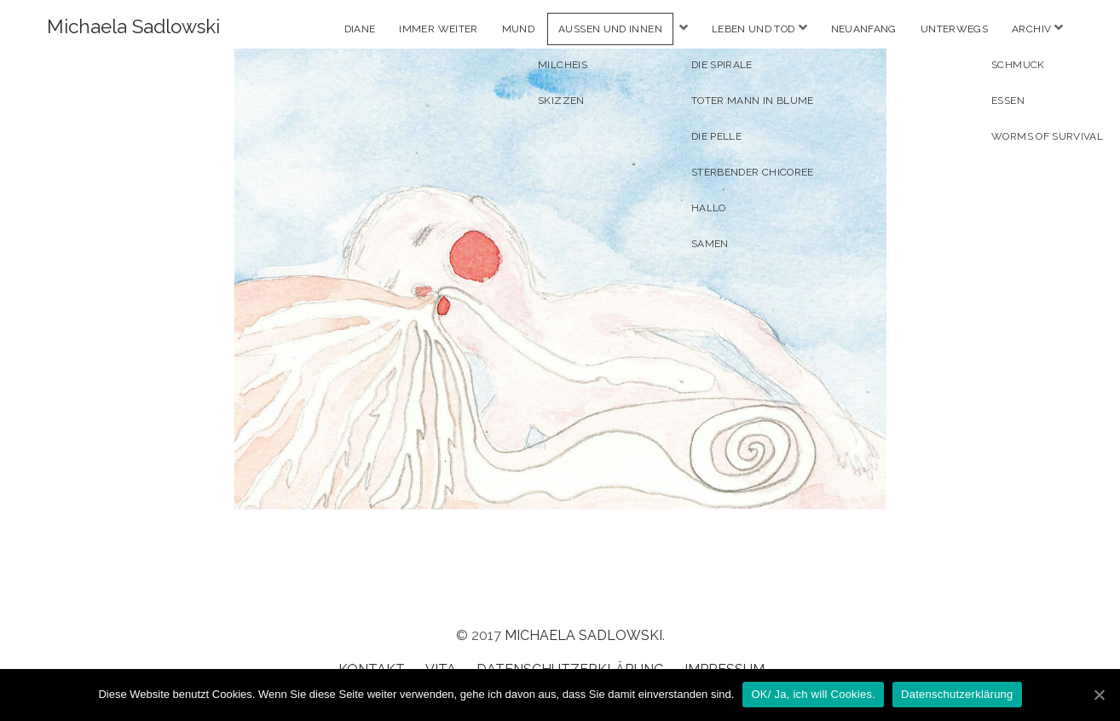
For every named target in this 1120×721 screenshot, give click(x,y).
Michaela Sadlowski (133, 26)
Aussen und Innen (610, 29)
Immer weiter (438, 29)
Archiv (1031, 29)
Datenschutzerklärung (957, 694)
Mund (518, 29)
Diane (360, 29)
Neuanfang (864, 29)
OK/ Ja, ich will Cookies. (813, 694)
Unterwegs (954, 29)
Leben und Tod (753, 29)
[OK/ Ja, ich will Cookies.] (1098, 694)
